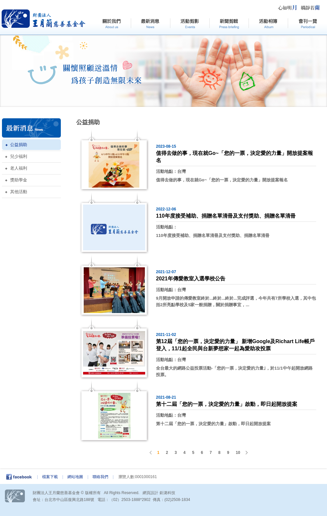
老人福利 (18, 168)
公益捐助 (18, 144)
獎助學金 (18, 179)
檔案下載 (50, 476)
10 (238, 452)
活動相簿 (268, 24)
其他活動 (18, 191)
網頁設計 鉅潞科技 (159, 493)
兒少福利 (18, 156)
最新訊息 (150, 24)
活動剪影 (190, 24)
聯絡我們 (100, 476)
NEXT (246, 453)
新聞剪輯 (229, 24)
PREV (151, 453)
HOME (44, 18)
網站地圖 (75, 476)
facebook (21, 477)
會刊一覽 (307, 24)
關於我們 (111, 24)
